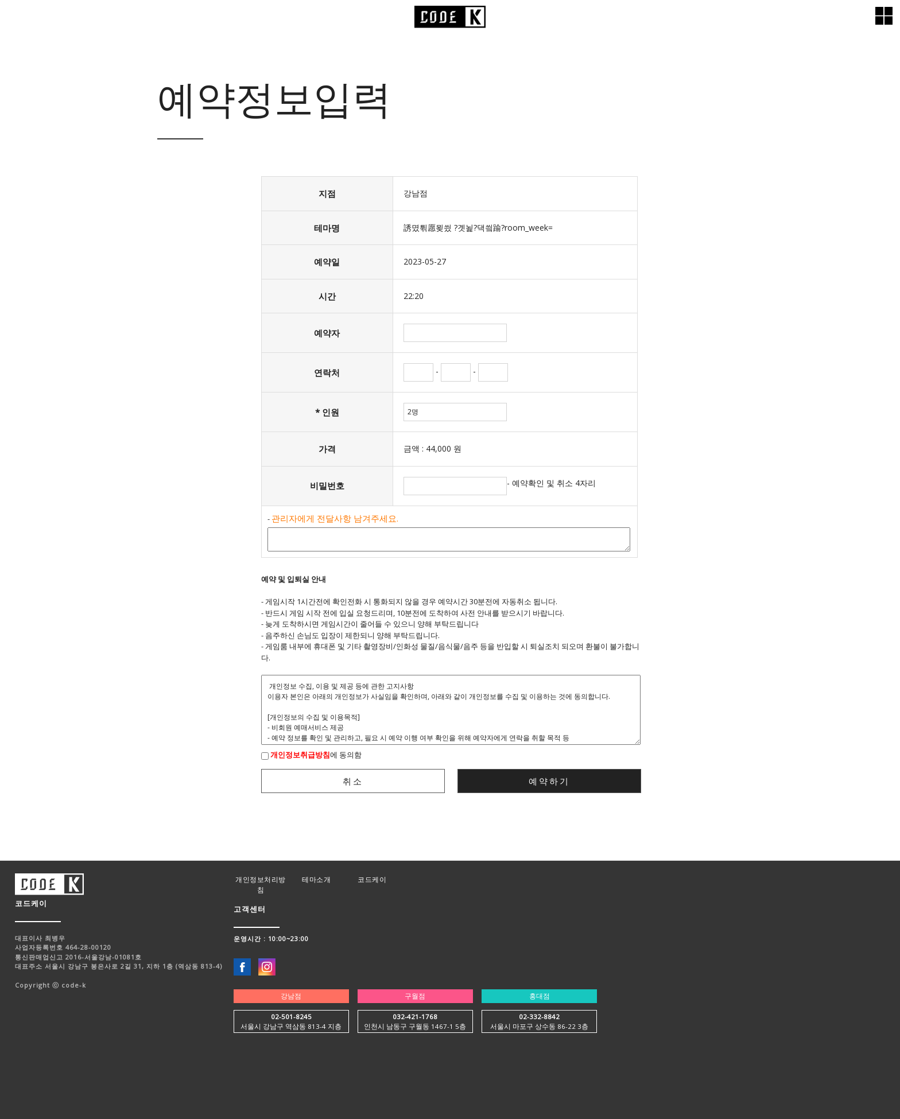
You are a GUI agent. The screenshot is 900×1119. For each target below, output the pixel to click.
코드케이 (372, 879)
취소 (353, 781)
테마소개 (316, 879)
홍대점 (539, 996)
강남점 (291, 996)
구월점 (415, 996)
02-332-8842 (539, 1016)
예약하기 (549, 781)
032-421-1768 (415, 1016)
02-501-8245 (291, 1016)
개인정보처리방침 (260, 885)
